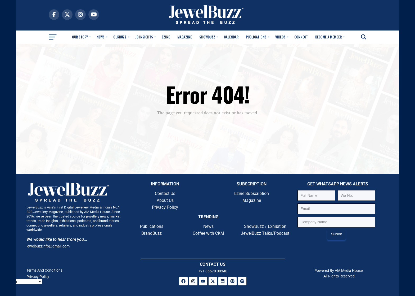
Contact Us (165, 193)
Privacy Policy (165, 207)
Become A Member (328, 37)
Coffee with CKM (208, 233)
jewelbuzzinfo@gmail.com (48, 246)
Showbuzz (207, 37)
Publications (256, 37)
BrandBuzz (151, 233)
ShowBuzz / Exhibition (265, 226)
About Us (165, 200)
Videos (280, 37)
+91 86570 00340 (212, 271)
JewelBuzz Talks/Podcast (265, 233)
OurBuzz (120, 37)
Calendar (231, 37)
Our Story (80, 37)
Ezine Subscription (251, 193)
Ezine (166, 37)
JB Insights (144, 37)
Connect (301, 37)
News (101, 37)
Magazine (184, 37)
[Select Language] (23, 281)
